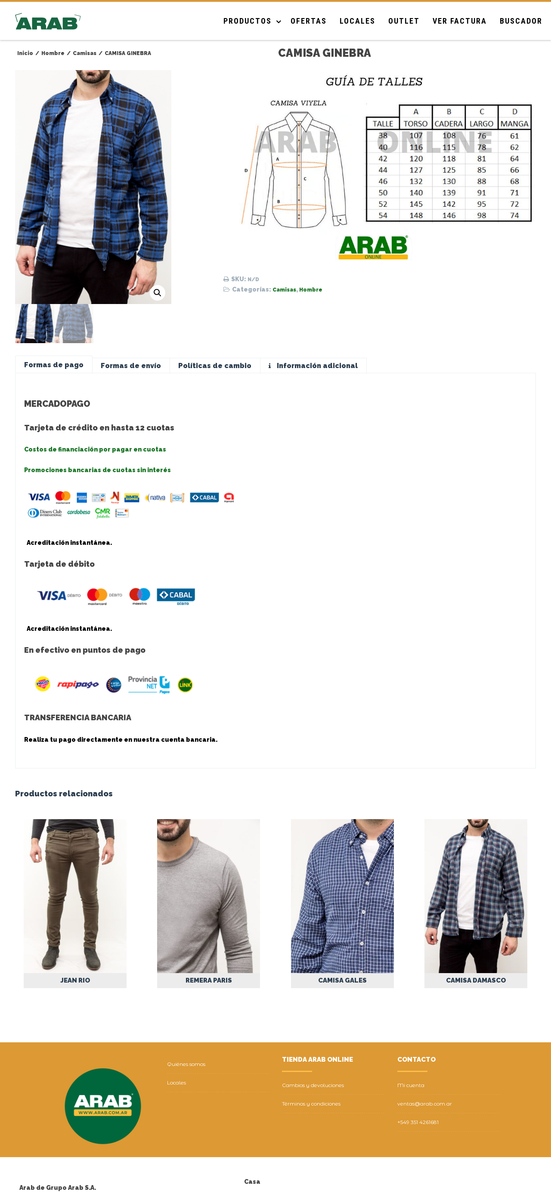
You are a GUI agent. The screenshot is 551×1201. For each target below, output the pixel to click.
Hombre (310, 290)
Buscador (521, 20)
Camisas (284, 290)
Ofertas (309, 20)
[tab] (54, 365)
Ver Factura (460, 20)
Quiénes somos (186, 1064)
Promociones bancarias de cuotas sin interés (97, 470)
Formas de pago (54, 365)
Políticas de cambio (214, 366)
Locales (357, 20)
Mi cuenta (410, 1085)
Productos (247, 20)
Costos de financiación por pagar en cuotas (95, 449)
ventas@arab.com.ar (424, 1103)
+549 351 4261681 (418, 1122)
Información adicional (316, 366)
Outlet (404, 20)
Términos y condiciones (311, 1103)
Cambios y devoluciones (313, 1085)
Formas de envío (131, 366)
